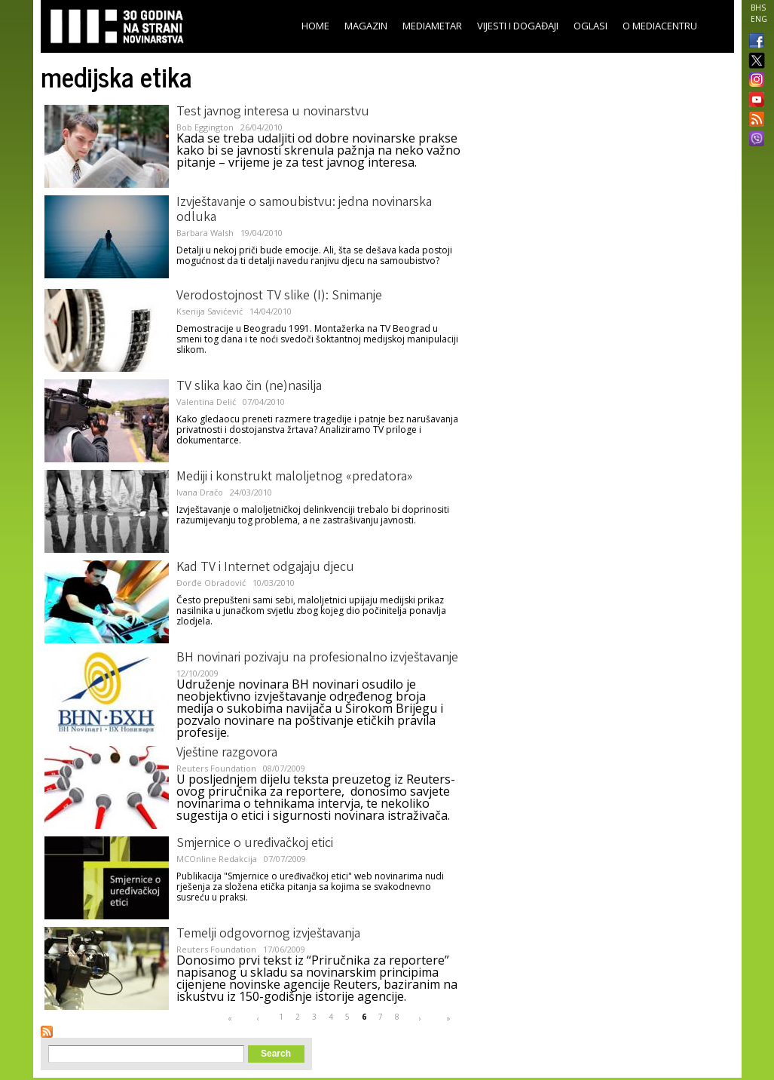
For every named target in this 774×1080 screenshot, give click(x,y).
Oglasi (590, 25)
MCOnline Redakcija (216, 858)
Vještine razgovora (226, 753)
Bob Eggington (205, 127)
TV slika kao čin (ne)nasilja (249, 387)
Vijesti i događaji (517, 25)
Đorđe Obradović (211, 582)
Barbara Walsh (205, 232)
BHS (758, 7)
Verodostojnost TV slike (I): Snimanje (279, 296)
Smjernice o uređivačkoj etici (254, 844)
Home (315, 25)
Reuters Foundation (216, 768)
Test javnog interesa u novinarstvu (272, 112)
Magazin (365, 25)
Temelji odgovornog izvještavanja (268, 934)
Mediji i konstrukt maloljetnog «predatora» (294, 477)
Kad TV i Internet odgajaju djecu (265, 568)
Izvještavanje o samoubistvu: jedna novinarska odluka (304, 210)
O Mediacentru (660, 25)
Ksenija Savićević (209, 311)
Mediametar (432, 25)
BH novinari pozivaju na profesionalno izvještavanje (317, 658)
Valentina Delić (206, 401)
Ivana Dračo (199, 492)
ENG (759, 19)
